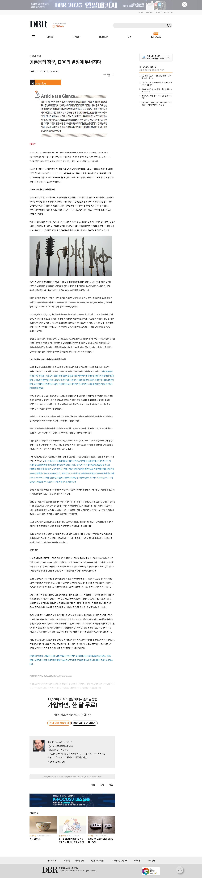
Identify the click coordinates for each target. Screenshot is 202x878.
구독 (129, 37)
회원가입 (149, 12)
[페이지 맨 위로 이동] (180, 870)
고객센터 (158, 12)
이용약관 (67, 860)
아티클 (50, 37)
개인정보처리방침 (97, 860)
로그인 (141, 12)
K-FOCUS (156, 37)
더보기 (105, 75)
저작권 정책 (79, 860)
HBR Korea (168, 12)
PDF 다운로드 (109, 75)
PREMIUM (103, 37)
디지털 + (76, 37)
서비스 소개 (51, 860)
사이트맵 (137, 860)
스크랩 (113, 75)
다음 (111, 784)
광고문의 (151, 860)
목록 (102, 784)
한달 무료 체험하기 (59, 723)
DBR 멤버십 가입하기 (84, 723)
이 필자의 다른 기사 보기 (56, 762)
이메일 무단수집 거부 (120, 860)
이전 (93, 784)
